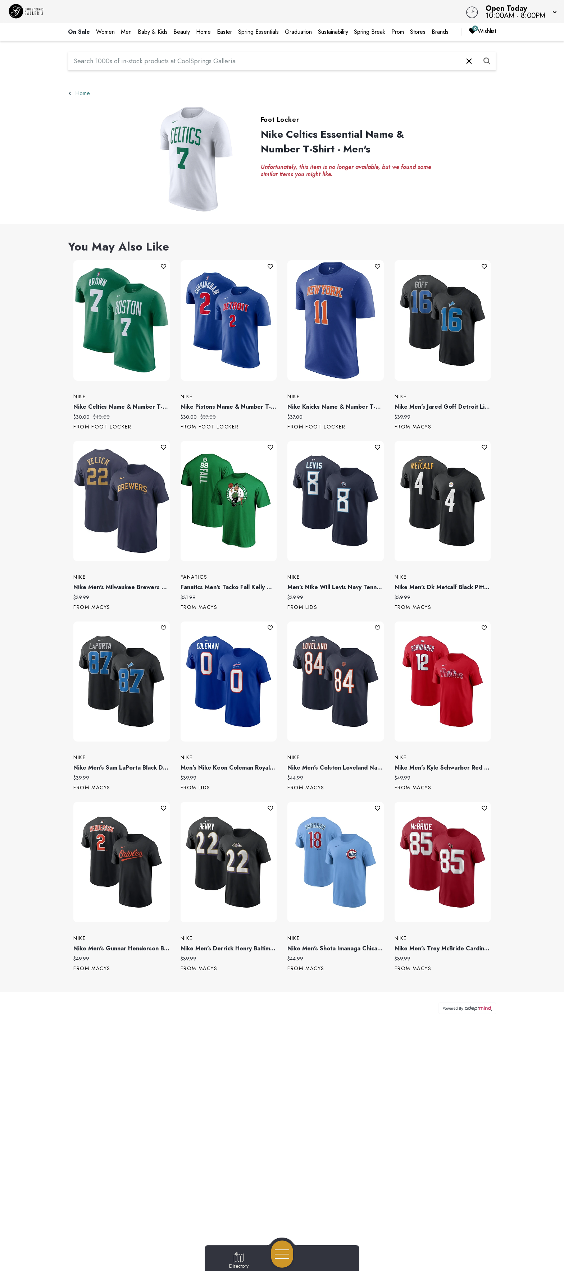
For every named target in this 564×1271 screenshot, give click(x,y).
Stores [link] (418, 32)
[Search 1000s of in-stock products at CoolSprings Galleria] (264, 61)
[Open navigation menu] (282, 1254)
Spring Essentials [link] (258, 32)
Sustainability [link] (333, 32)
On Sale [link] (79, 32)
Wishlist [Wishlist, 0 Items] (482, 31)
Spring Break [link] (369, 32)
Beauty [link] (181, 32)
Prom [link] (397, 32)
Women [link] (105, 32)
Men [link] (126, 32)
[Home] (213, 11)
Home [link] (203, 32)
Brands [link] (440, 32)
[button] (519, 11)
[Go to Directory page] (238, 1261)
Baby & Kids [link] (153, 32)
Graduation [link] (298, 32)
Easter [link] (224, 32)
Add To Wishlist (163, 266)
